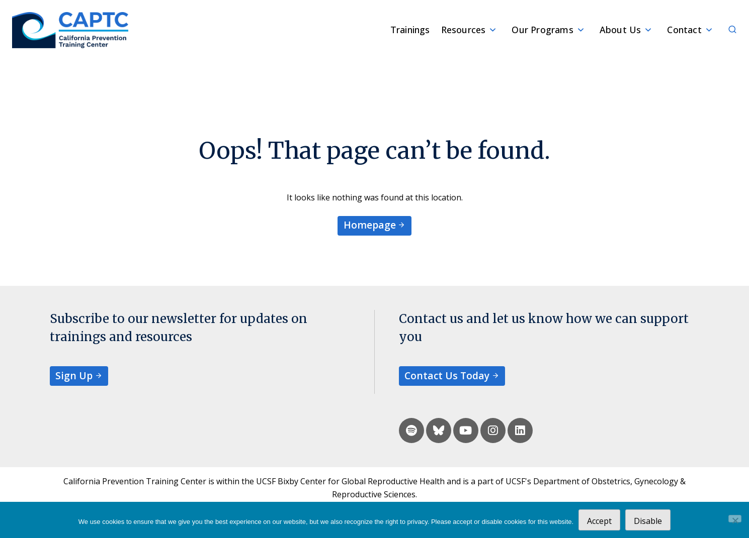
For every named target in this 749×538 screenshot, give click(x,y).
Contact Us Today (446, 375)
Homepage (370, 225)
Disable (648, 520)
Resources (463, 30)
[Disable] (734, 518)
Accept (599, 520)
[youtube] (465, 430)
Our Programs (542, 30)
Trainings (410, 30)
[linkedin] (520, 430)
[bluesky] (438, 430)
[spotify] (411, 430)
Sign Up (74, 375)
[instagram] (493, 430)
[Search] (727, 30)
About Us (620, 30)
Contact (684, 30)
